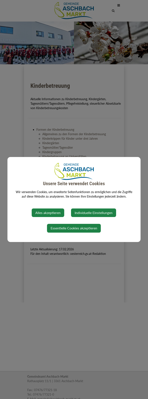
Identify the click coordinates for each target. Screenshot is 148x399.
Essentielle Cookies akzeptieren (74, 228)
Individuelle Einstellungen (93, 213)
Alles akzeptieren (48, 213)
